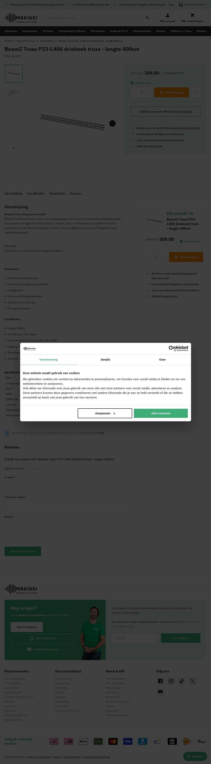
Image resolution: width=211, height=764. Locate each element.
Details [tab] (105, 359)
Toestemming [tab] (48, 359)
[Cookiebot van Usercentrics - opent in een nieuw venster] (171, 348)
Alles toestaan (161, 413)
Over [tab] (162, 359)
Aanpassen (105, 413)
